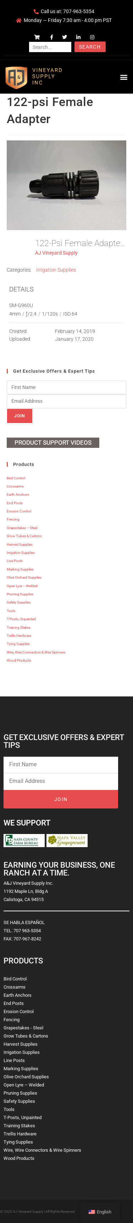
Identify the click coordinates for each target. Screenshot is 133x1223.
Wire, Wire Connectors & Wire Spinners (36, 652)
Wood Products (19, 660)
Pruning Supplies (20, 594)
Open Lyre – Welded (22, 586)
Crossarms (15, 486)
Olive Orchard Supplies (24, 577)
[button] (123, 77)
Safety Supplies (19, 602)
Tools (11, 610)
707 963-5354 (27, 930)
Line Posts (15, 560)
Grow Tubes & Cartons (24, 536)
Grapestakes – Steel (22, 528)
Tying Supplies (18, 643)
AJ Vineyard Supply (56, 253)
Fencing (13, 519)
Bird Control (16, 478)
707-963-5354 (78, 11)
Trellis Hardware (19, 635)
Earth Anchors (18, 494)
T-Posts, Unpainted (21, 619)
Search (90, 47)
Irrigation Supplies (56, 270)
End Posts (15, 503)
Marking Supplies (20, 569)
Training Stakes (19, 627)
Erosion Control (19, 511)
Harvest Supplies (20, 544)
